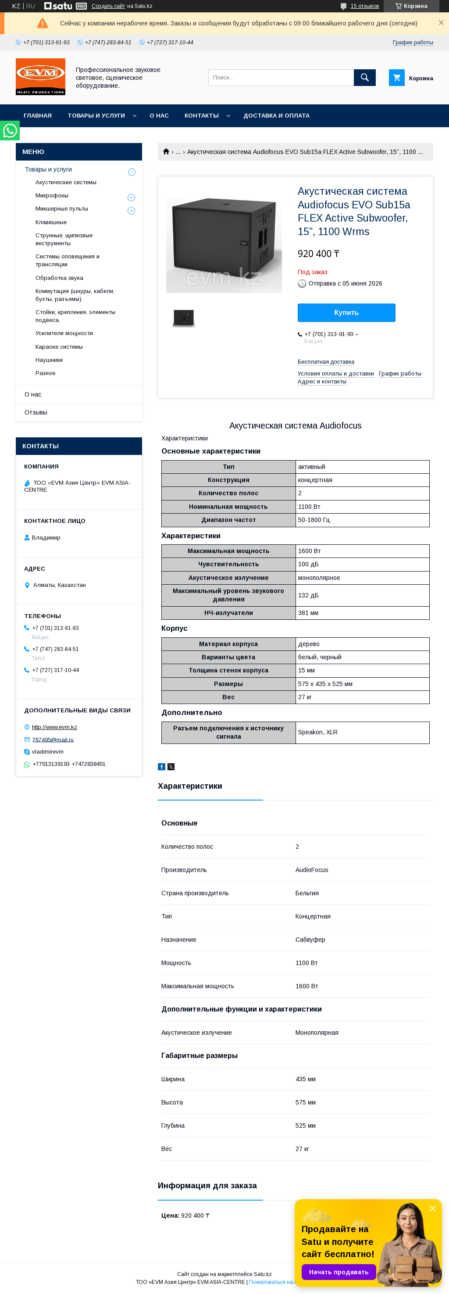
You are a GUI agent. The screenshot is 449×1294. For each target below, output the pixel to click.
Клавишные (51, 222)
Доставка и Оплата (276, 115)
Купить (347, 312)
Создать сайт (108, 6)
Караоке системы (59, 346)
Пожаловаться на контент (281, 1282)
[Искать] (365, 77)
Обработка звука (59, 278)
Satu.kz (263, 1274)
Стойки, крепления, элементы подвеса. (75, 316)
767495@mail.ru (53, 739)
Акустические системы (66, 182)
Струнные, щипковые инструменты (64, 239)
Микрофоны (52, 195)
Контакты (202, 115)
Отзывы (36, 412)
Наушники (49, 360)
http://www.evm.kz (54, 727)
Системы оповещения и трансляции (68, 260)
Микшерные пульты (62, 208)
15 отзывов (365, 6)
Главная (38, 115)
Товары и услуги (96, 115)
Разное (45, 373)
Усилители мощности (64, 333)
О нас (159, 115)
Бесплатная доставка (326, 361)
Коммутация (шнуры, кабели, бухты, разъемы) (75, 295)
